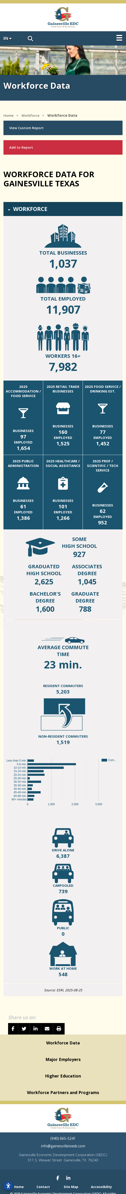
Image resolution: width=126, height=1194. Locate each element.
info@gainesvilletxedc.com (63, 1146)
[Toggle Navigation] (119, 38)
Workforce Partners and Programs (63, 1092)
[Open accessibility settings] (8, 1185)
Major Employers (63, 1059)
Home (19, 1187)
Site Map (71, 1187)
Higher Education (63, 1076)
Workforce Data (63, 1043)
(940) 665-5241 (63, 1138)
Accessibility (101, 1187)
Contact (43, 1187)
